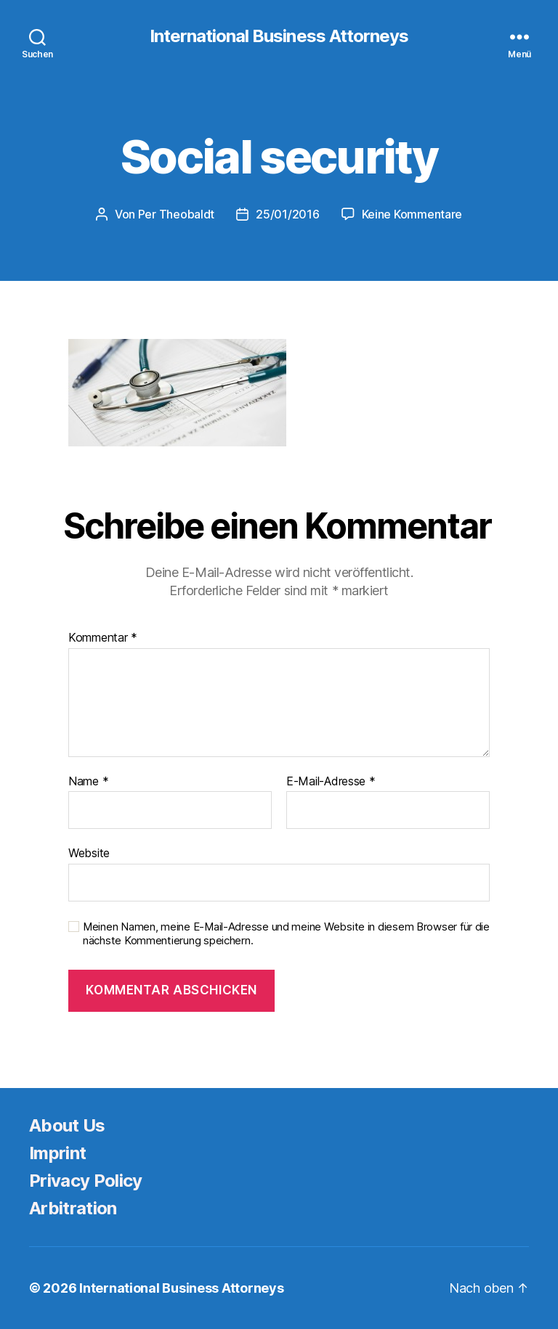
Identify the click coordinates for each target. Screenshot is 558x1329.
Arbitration (73, 1208)
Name (88, 781)
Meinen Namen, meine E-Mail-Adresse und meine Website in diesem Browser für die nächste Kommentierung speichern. (286, 933)
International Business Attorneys (279, 36)
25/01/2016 (287, 214)
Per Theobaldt (176, 214)
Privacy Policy (85, 1180)
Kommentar (102, 638)
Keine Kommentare (412, 214)
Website (89, 853)
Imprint (57, 1153)
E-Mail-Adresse (331, 781)
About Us (67, 1125)
